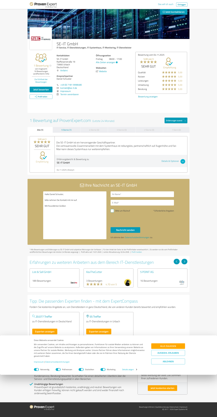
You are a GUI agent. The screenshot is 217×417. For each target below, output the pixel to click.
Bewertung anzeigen (148, 96)
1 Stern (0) (176, 129)
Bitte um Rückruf (122, 210)
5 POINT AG (147, 272)
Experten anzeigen (45, 331)
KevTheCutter (94, 272)
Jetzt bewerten (41, 89)
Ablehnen (168, 403)
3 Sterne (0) (122, 129)
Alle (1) (40, 129)
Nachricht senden (125, 230)
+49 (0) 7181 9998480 (71, 84)
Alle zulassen (168, 388)
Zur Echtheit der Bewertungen (41, 80)
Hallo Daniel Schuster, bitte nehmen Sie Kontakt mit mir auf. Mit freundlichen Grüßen (75, 215)
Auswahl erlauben (168, 395)
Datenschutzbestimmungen (57, 404)
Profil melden (137, 252)
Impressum (39, 404)
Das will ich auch (165, 4)
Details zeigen (128, 411)
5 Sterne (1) (66, 129)
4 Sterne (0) (94, 129)
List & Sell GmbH (41, 272)
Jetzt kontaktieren (174, 12)
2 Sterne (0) (149, 129)
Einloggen (182, 4)
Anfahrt (64, 70)
